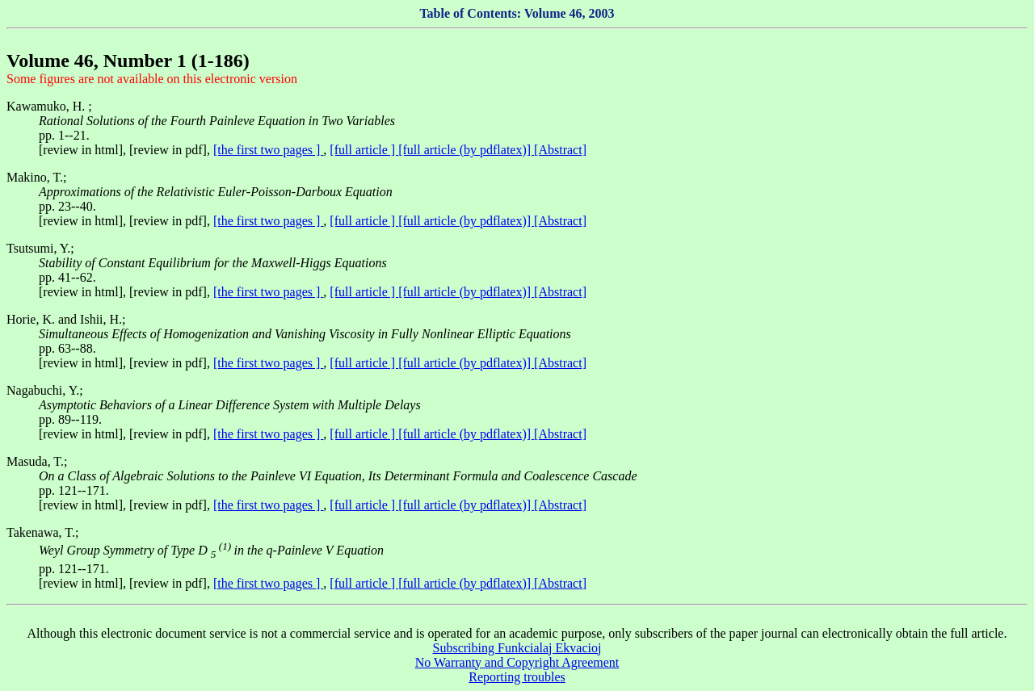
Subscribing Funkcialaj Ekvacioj (517, 648)
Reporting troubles (517, 677)
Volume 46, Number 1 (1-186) (128, 60)
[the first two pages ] (268, 150)
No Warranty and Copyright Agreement (517, 662)
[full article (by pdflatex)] (466, 150)
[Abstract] (560, 150)
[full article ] (364, 150)
